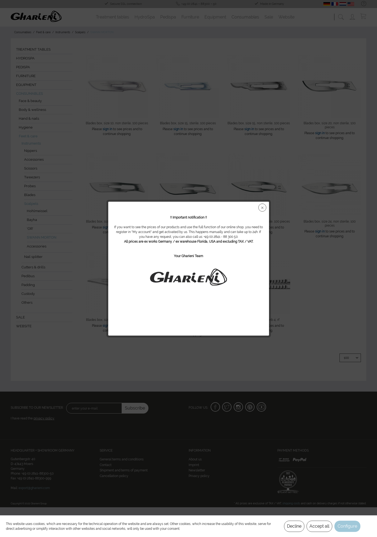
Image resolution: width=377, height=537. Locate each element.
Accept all (319, 526)
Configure (347, 526)
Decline (294, 526)
